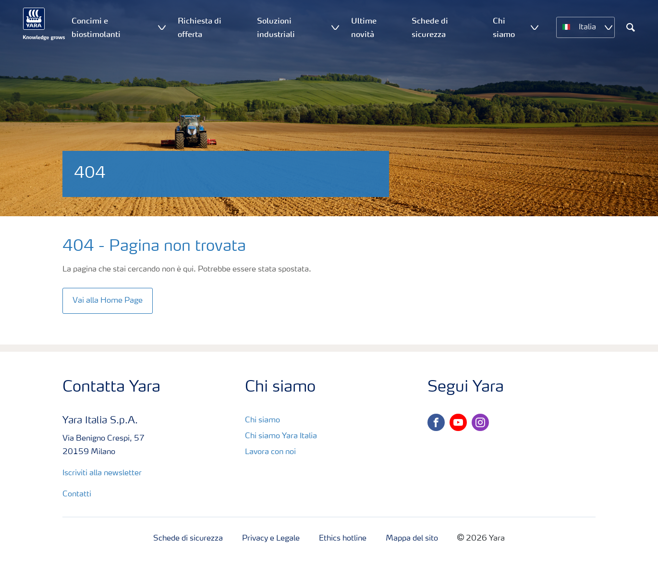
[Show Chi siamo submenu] (534, 27)
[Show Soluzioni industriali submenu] (335, 27)
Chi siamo (262, 420)
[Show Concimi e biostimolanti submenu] (162, 27)
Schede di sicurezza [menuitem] (430, 27)
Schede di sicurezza (188, 538)
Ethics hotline (342, 538)
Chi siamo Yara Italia (281, 436)
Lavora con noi (270, 452)
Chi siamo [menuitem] (504, 27)
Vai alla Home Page (108, 301)
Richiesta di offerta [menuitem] (199, 27)
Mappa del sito (412, 538)
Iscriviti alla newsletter (102, 473)
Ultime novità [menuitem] (364, 27)
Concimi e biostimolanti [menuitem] (96, 27)
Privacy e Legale (271, 538)
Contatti (77, 494)
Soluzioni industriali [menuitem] (276, 27)
